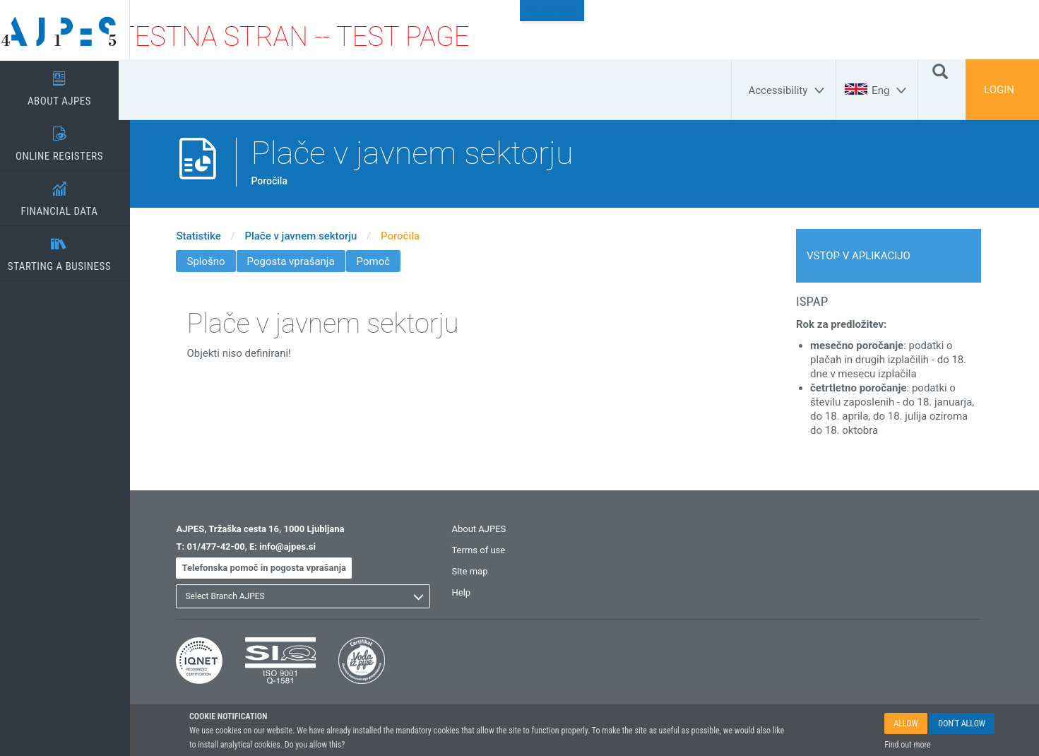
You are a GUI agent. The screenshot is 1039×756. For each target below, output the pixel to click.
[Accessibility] (788, 90)
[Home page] (70, 30)
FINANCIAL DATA (70, 194)
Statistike (210, 236)
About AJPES (490, 529)
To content (552, 10)
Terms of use (490, 550)
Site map (481, 571)
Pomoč (384, 261)
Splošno (217, 261)
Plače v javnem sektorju (312, 236)
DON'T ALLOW (961, 723)
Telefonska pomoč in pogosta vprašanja (276, 567)
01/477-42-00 (227, 546)
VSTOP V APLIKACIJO (870, 255)
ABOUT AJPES (70, 84)
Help (472, 592)
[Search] (940, 70)
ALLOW (905, 723)
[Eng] (891, 90)
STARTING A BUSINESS (70, 249)
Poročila (411, 236)
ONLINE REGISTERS (70, 139)
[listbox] (315, 596)
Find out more (907, 745)
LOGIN (999, 89)
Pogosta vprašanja (302, 261)
